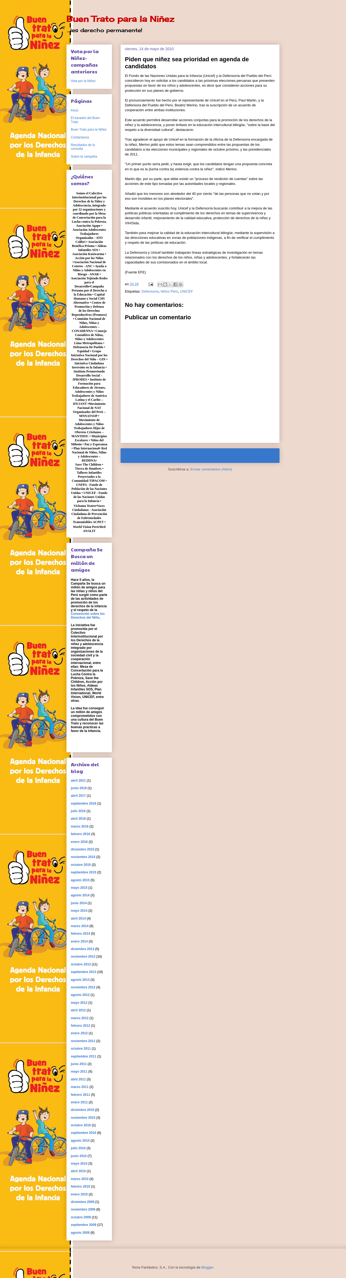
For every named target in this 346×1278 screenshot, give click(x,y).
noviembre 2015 (83, 857)
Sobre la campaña (84, 156)
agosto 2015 (80, 880)
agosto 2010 (80, 1141)
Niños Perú (169, 291)
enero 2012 (79, 1033)
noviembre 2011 (83, 1041)
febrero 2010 (80, 1186)
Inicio (205, 455)
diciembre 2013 (82, 949)
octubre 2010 (81, 1125)
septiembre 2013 (83, 972)
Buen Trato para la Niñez (120, 19)
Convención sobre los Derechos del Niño (88, 615)
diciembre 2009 (82, 1202)
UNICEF (186, 291)
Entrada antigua (260, 455)
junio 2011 (79, 1064)
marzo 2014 (79, 926)
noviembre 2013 (83, 956)
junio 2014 (79, 903)
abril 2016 (78, 819)
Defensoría (150, 291)
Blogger (207, 1267)
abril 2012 (78, 1010)
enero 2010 (79, 1194)
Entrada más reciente (145, 455)
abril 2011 (78, 1079)
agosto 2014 (80, 895)
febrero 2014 (80, 933)
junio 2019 (79, 788)
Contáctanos (80, 137)
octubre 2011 (81, 1048)
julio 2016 (78, 811)
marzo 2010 (79, 1179)
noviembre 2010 (83, 1118)
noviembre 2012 (83, 987)
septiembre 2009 (83, 1225)
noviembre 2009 (83, 1209)
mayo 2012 (79, 1003)
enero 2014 (79, 941)
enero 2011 (79, 1102)
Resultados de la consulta (83, 147)
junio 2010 (79, 1156)
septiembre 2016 (83, 803)
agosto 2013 (80, 980)
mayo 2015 (79, 888)
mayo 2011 (79, 1071)
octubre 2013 (81, 964)
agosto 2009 (80, 1233)
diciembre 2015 (82, 849)
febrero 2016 (80, 834)
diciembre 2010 (82, 1110)
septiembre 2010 (83, 1133)
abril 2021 (78, 780)
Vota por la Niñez (83, 81)
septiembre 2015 (83, 872)
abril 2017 (78, 796)
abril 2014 (78, 918)
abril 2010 (78, 1171)
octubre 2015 (81, 865)
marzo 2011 (79, 1087)
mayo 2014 (79, 911)
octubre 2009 (81, 1217)
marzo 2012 (79, 1018)
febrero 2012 (80, 1026)
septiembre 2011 (83, 1056)
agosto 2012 (80, 995)
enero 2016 (79, 842)
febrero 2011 (80, 1095)
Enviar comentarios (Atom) (211, 469)
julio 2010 (78, 1148)
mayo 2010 (79, 1163)
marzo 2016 (79, 826)
